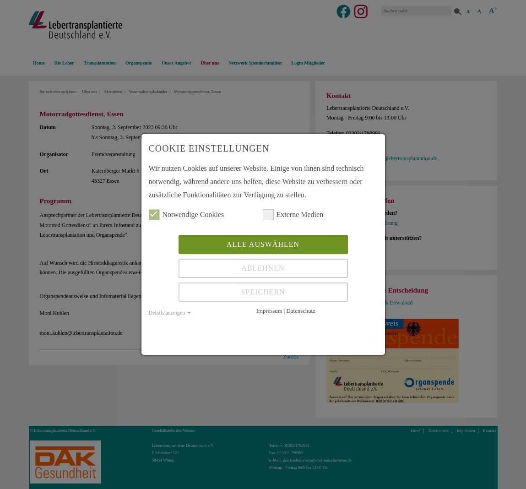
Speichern (263, 292)
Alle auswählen (263, 244)
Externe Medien (293, 214)
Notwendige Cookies (186, 214)
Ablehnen (262, 268)
